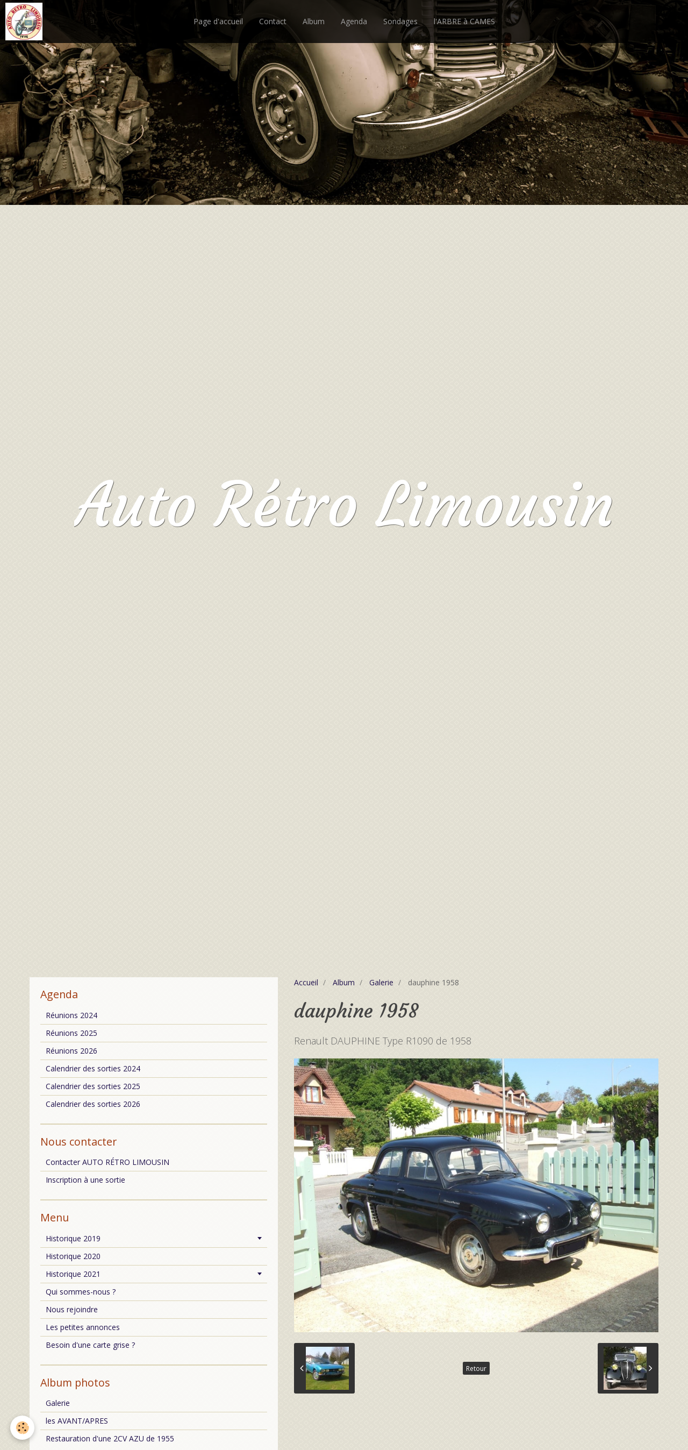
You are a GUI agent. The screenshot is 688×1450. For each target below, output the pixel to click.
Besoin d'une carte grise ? (90, 1345)
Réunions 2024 (71, 1015)
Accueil (306, 982)
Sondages (400, 21)
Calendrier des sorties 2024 (93, 1068)
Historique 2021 (73, 1274)
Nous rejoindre (72, 1309)
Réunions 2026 (71, 1051)
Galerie (381, 982)
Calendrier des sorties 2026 (93, 1104)
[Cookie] (23, 1428)
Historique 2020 (73, 1256)
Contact (272, 21)
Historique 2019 (73, 1238)
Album (314, 21)
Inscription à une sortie (85, 1180)
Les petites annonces (83, 1327)
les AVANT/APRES (77, 1421)
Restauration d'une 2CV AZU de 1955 (110, 1438)
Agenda (354, 21)
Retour (476, 1368)
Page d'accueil (218, 21)
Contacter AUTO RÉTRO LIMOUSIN (107, 1162)
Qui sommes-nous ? (81, 1291)
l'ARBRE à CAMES (464, 21)
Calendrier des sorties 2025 (93, 1086)
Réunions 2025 (71, 1033)
